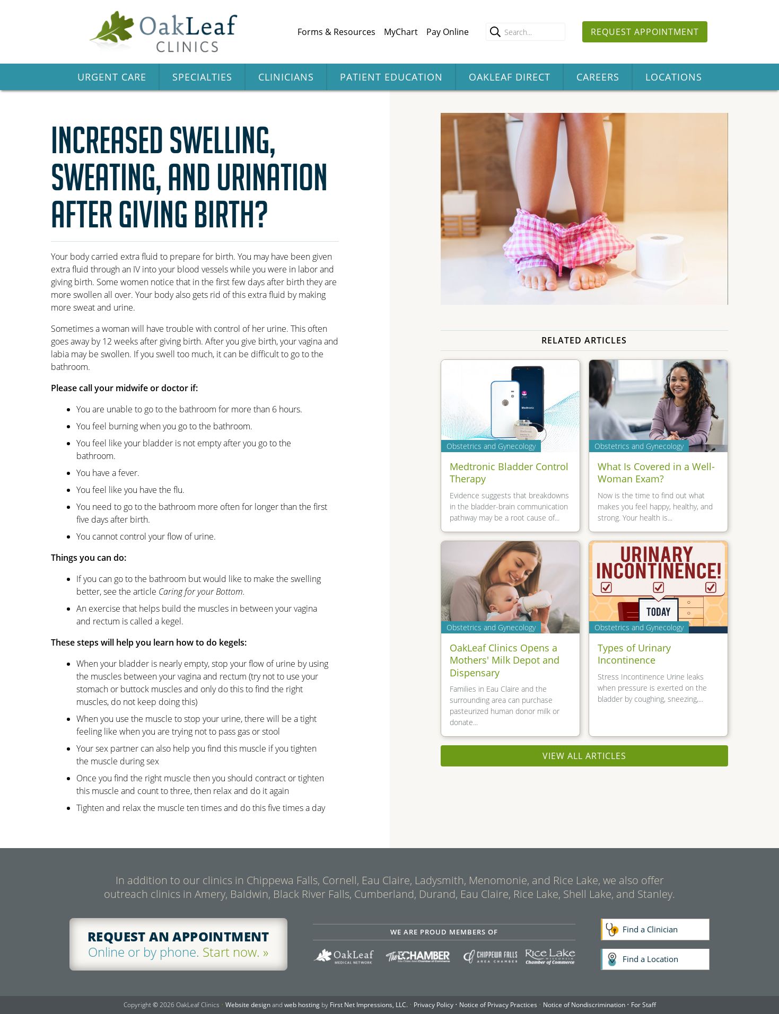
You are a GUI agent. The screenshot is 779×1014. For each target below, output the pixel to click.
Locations (673, 76)
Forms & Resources (336, 32)
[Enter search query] (525, 32)
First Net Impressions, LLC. (369, 1004)
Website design (247, 1004)
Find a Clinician (650, 929)
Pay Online (447, 32)
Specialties (202, 76)
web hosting (302, 1004)
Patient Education (391, 76)
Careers (597, 76)
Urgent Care (111, 76)
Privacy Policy (433, 1004)
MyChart (401, 32)
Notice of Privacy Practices (498, 1004)
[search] (495, 32)
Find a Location (650, 959)
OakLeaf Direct (509, 76)
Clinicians (286, 76)
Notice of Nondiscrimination (584, 1004)
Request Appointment (645, 32)
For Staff (643, 1004)
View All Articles (584, 756)
